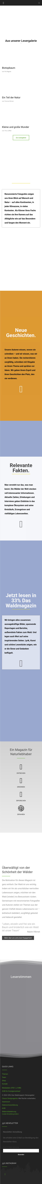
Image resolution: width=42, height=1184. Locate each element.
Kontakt (4, 1084)
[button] (3, 3)
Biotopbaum (8, 67)
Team (4, 1077)
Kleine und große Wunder (15, 127)
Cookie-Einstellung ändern (10, 1114)
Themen (5, 1074)
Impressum (6, 1102)
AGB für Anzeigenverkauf (11, 1091)
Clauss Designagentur (10, 1098)
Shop (4, 1080)
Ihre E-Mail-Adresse (11, 1147)
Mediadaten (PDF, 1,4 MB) (11, 1088)
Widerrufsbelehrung (9, 1111)
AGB (3, 1108)
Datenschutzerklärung (10, 1105)
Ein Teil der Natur (11, 97)
